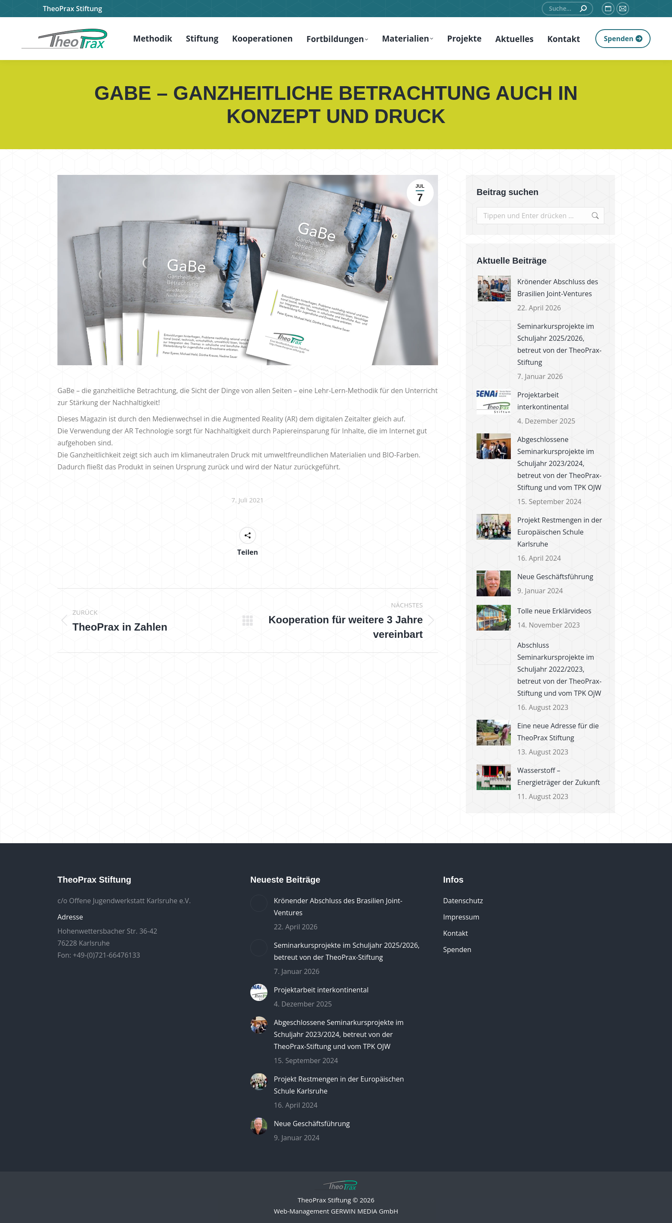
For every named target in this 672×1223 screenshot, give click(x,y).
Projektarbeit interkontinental (543, 401)
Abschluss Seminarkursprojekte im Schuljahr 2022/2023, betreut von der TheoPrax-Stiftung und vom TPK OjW (559, 669)
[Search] (567, 8)
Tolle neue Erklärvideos (554, 611)
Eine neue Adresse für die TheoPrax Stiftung (558, 731)
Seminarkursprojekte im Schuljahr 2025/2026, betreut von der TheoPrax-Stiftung (559, 344)
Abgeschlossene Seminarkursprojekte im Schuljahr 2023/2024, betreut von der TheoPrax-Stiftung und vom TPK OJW (559, 463)
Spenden (457, 949)
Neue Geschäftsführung (555, 576)
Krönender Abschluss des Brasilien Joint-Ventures (557, 287)
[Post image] (494, 288)
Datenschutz (463, 900)
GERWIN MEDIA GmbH (364, 1211)
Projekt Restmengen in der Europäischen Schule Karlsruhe (559, 532)
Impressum (461, 917)
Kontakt (455, 933)
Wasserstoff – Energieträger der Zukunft (558, 776)
